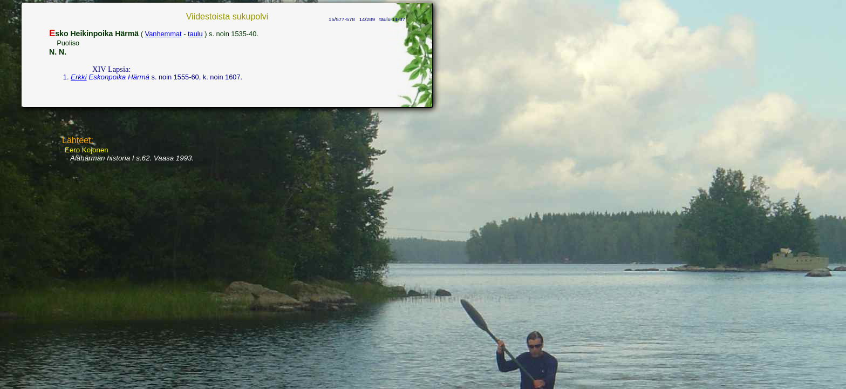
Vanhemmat (163, 34)
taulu (195, 34)
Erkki (79, 77)
